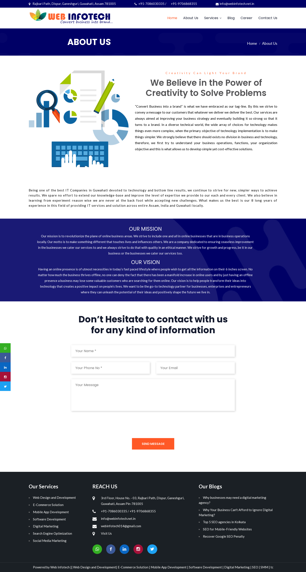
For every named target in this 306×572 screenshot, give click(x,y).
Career (246, 17)
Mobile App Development (51, 512)
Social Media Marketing (50, 540)
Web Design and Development (54, 497)
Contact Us (267, 17)
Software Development (49, 519)
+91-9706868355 (184, 4)
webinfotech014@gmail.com (121, 526)
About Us (190, 17)
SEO (255, 567)
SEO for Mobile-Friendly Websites (227, 529)
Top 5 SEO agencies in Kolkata (224, 522)
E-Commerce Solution (48, 505)
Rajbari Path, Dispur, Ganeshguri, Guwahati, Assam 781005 (72, 4)
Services (211, 17)
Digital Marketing (45, 526)
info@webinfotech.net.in (235, 4)
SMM (265, 567)
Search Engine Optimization (52, 533)
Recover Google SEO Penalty (224, 536)
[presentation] (103, 424)
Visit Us (106, 533)
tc (272, 567)
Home (172, 17)
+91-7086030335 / (151, 4)
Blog (231, 17)
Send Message (153, 444)
